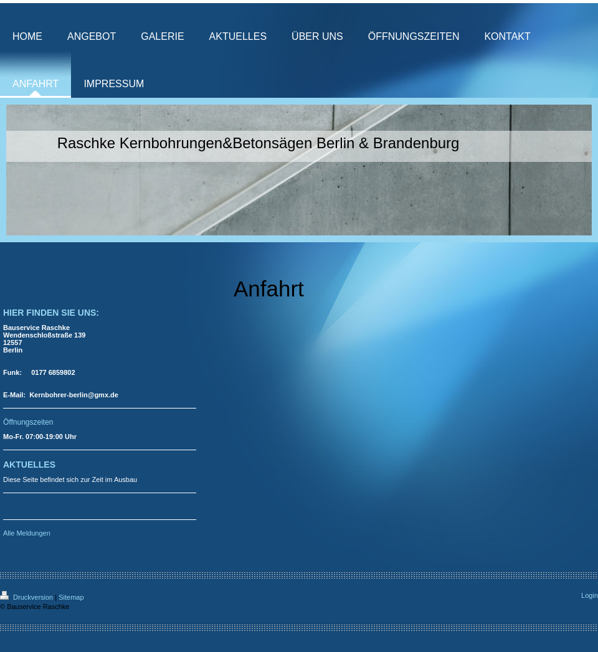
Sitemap (71, 597)
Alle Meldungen (26, 533)
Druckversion (27, 597)
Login (589, 595)
